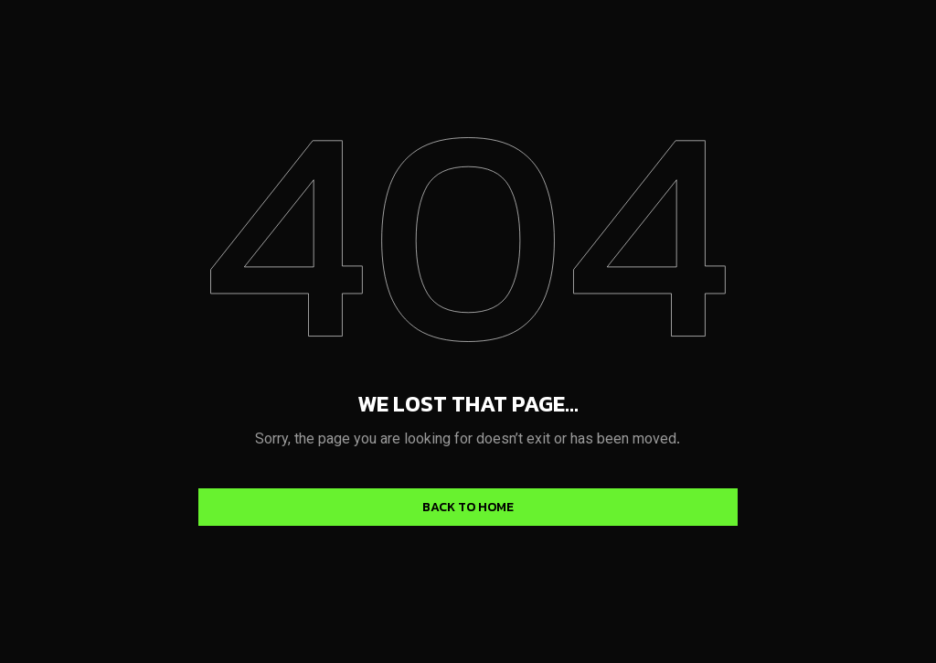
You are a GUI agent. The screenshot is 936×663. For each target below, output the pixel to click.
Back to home (468, 507)
